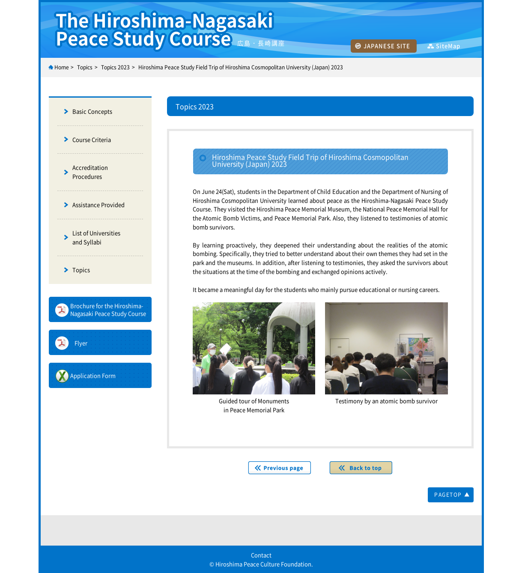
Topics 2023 (115, 67)
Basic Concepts (92, 111)
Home (61, 67)
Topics (81, 270)
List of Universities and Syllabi (96, 237)
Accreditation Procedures (90, 171)
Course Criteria (91, 139)
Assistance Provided (98, 204)
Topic (83, 67)
